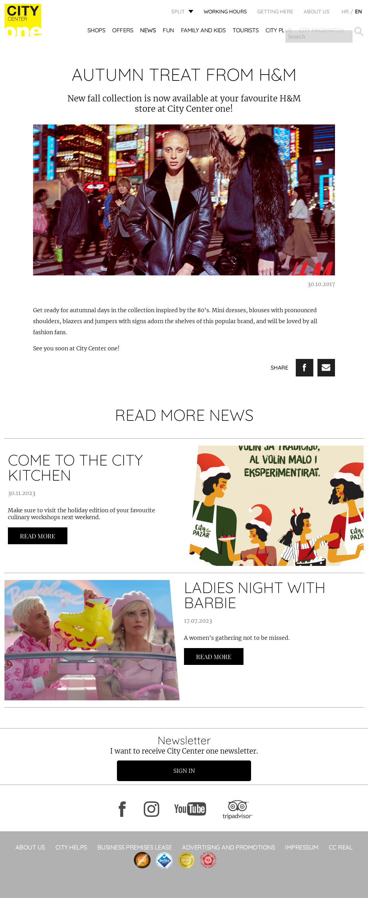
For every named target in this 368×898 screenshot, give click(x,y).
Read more (37, 536)
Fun (168, 31)
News (148, 31)
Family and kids (203, 31)
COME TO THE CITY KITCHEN (75, 467)
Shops (97, 31)
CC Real (341, 847)
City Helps (71, 847)
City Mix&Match (321, 31)
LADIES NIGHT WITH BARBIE (255, 595)
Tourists (246, 31)
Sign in (184, 770)
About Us (316, 12)
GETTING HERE (275, 12)
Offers (122, 31)
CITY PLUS (279, 31)
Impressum (301, 847)
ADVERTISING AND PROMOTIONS (228, 847)
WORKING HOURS (225, 12)
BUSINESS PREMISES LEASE (134, 847)
